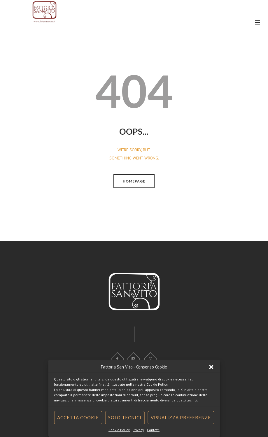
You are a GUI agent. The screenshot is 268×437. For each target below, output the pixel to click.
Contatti (153, 430)
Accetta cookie (78, 417)
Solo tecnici (124, 417)
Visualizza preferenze (181, 417)
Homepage (134, 181)
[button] (211, 367)
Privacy (138, 430)
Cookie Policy (119, 430)
